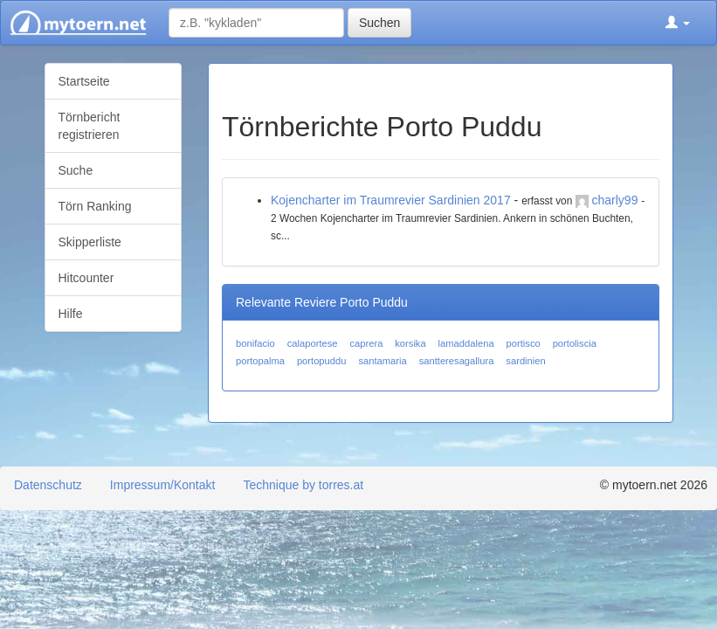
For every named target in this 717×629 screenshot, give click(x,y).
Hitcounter (86, 278)
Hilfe (71, 314)
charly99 (615, 200)
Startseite (84, 81)
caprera (366, 343)
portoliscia (574, 343)
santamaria (382, 361)
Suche (76, 170)
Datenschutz (48, 485)
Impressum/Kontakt (163, 485)
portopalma (260, 361)
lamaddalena (466, 343)
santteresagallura (456, 361)
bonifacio (255, 343)
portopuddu (322, 361)
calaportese (312, 343)
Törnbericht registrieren (90, 126)
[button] (677, 23)
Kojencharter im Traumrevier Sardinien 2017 (391, 200)
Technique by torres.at (303, 485)
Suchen (379, 23)
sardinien (525, 361)
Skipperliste (90, 242)
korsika (410, 343)
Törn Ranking (95, 206)
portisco (524, 343)
